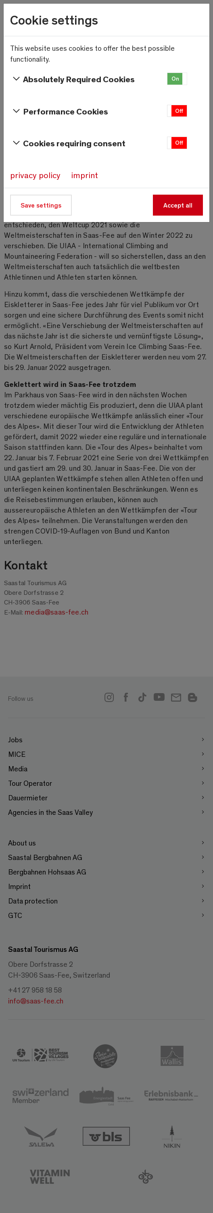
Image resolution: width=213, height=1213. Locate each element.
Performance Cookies (59, 111)
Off (179, 110)
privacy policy (35, 175)
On (175, 78)
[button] (177, 79)
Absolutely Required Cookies (72, 79)
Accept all (177, 205)
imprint (84, 175)
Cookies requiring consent (67, 143)
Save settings (41, 205)
